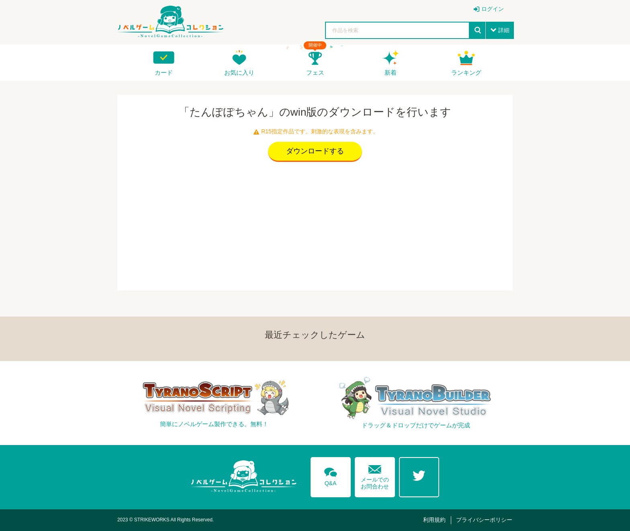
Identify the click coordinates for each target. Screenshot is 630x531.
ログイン (492, 9)
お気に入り (239, 72)
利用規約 (434, 520)
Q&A (331, 475)
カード (164, 72)
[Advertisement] (315, 224)
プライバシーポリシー (484, 520)
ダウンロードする (315, 151)
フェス (315, 72)
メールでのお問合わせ (375, 475)
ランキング (466, 72)
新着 (391, 72)
